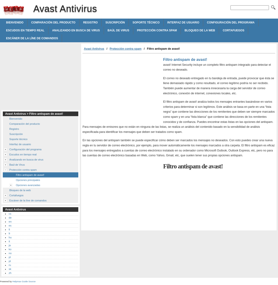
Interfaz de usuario (183, 22)
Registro (90, 22)
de (10, 217)
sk (10, 269)
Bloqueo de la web (200, 30)
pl (10, 257)
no (10, 253)
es (10, 225)
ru (10, 265)
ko (10, 249)
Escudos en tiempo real (25, 30)
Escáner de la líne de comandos (32, 38)
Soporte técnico (146, 22)
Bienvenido (15, 22)
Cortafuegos (233, 30)
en (10, 221)
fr (9, 233)
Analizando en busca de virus (76, 30)
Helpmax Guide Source (23, 281)
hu (10, 237)
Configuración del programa (230, 22)
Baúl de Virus (118, 30)
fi (9, 229)
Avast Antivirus (13, 10)
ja (10, 245)
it (9, 241)
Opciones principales (28, 180)
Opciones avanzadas (28, 185)
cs (10, 213)
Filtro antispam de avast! (30, 175)
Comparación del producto (53, 22)
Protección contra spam (157, 30)
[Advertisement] (121, 88)
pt (10, 261)
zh (10, 273)
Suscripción (115, 22)
